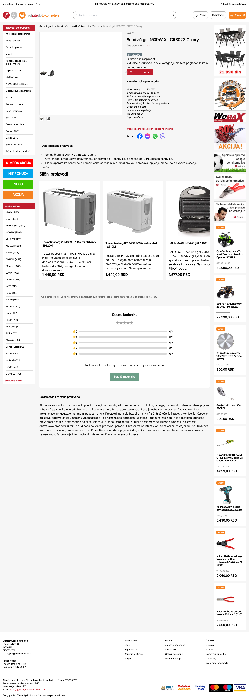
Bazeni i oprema (13, 47)
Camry (130, 33)
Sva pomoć (171, 649)
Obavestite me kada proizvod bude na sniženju (150, 129)
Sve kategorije (46, 26)
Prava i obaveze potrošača (121, 435)
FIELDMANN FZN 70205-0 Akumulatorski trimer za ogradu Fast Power (229, 457)
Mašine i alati (12, 77)
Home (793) (12, 313)
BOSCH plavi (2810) (15, 225)
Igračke (9, 54)
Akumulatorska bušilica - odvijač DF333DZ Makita (229, 508)
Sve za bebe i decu (15, 124)
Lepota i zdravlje (13, 70)
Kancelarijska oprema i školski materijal (16, 62)
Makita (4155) (12, 212)
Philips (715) (11, 333)
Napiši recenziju (124, 377)
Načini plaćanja (173, 658)
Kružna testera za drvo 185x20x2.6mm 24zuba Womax (229, 356)
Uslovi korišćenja (174, 654)
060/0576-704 (147, 4)
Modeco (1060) (13, 266)
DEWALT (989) (13, 279)
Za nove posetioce (175, 645)
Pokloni (9, 97)
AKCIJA (18, 195)
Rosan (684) (12, 353)
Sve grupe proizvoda (217, 663)
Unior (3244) (12, 219)
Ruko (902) (11, 292)
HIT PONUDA (18, 174)
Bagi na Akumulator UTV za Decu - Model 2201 (229, 305)
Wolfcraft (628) (13, 360)
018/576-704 (118, 4)
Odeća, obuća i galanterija (18, 90)
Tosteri (95, 26)
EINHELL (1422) (13, 259)
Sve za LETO (12, 137)
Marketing (8, 4)
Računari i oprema (14, 104)
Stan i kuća (11, 117)
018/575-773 (105, 4)
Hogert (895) (12, 299)
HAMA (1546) (12, 252)
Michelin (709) (13, 340)
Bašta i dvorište (13, 40)
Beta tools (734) (13, 326)
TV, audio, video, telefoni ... (19, 151)
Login (127, 645)
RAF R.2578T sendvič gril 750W (187, 244)
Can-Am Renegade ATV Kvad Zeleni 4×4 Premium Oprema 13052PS (229, 254)
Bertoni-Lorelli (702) (15, 346)
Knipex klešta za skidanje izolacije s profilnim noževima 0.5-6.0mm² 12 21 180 (229, 560)
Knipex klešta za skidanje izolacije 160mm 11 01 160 (229, 613)
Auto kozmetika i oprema (18, 33)
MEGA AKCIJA (18, 163)
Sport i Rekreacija (14, 111)
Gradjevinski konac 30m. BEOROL (229, 407)
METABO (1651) (13, 245)
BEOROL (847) (13, 306)
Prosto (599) (12, 367)
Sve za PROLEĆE (14, 144)
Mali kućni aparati (80, 26)
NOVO (18, 184)
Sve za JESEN (12, 131)
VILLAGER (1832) (14, 239)
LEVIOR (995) (12, 272)
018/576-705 (132, 4)
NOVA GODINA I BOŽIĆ (17, 84)
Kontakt (210, 649)
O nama (210, 645)
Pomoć (38, 4)
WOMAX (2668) (14, 232)
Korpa (127, 658)
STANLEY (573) (13, 373)
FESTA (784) (12, 319)
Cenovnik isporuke (216, 654)
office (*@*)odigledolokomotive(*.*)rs (27, 689)
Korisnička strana (24, 4)
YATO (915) (11, 286)
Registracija (130, 649)
